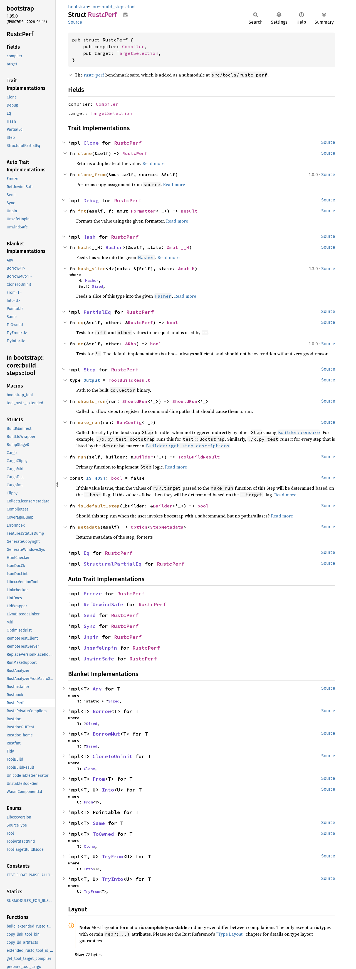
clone (85, 153)
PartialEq (97, 312)
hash (83, 247)
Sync (89, 626)
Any (97, 689)
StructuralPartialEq (112, 564)
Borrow (102, 711)
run (82, 457)
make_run (89, 422)
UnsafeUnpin (100, 648)
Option (139, 527)
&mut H (186, 268)
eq (80, 322)
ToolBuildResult (129, 380)
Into (108, 789)
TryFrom (112, 856)
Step (89, 369)
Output (91, 380)
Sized (97, 286)
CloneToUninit (112, 756)
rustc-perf (94, 75)
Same (99, 823)
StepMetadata (167, 527)
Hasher (114, 247)
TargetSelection (137, 53)
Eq (86, 553)
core (94, 6)
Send (89, 615)
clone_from (92, 174)
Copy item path (125, 14)
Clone (91, 143)
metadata (89, 527)
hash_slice (92, 268)
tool (132, 6)
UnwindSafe (98, 658)
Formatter (143, 211)
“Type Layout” (230, 934)
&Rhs (130, 343)
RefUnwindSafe (103, 604)
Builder (143, 457)
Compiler (133, 46)
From (99, 779)
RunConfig (129, 422)
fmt (82, 211)
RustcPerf (128, 143)
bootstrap (78, 6)
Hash (89, 237)
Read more (153, 163)
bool (172, 322)
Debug (91, 200)
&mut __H (178, 247)
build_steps (113, 6)
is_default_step (99, 506)
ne (80, 343)
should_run (92, 401)
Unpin (91, 637)
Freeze (92, 593)
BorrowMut (106, 734)
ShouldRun (134, 401)
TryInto (112, 879)
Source (75, 22)
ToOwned (103, 834)
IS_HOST (96, 478)
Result (189, 211)
